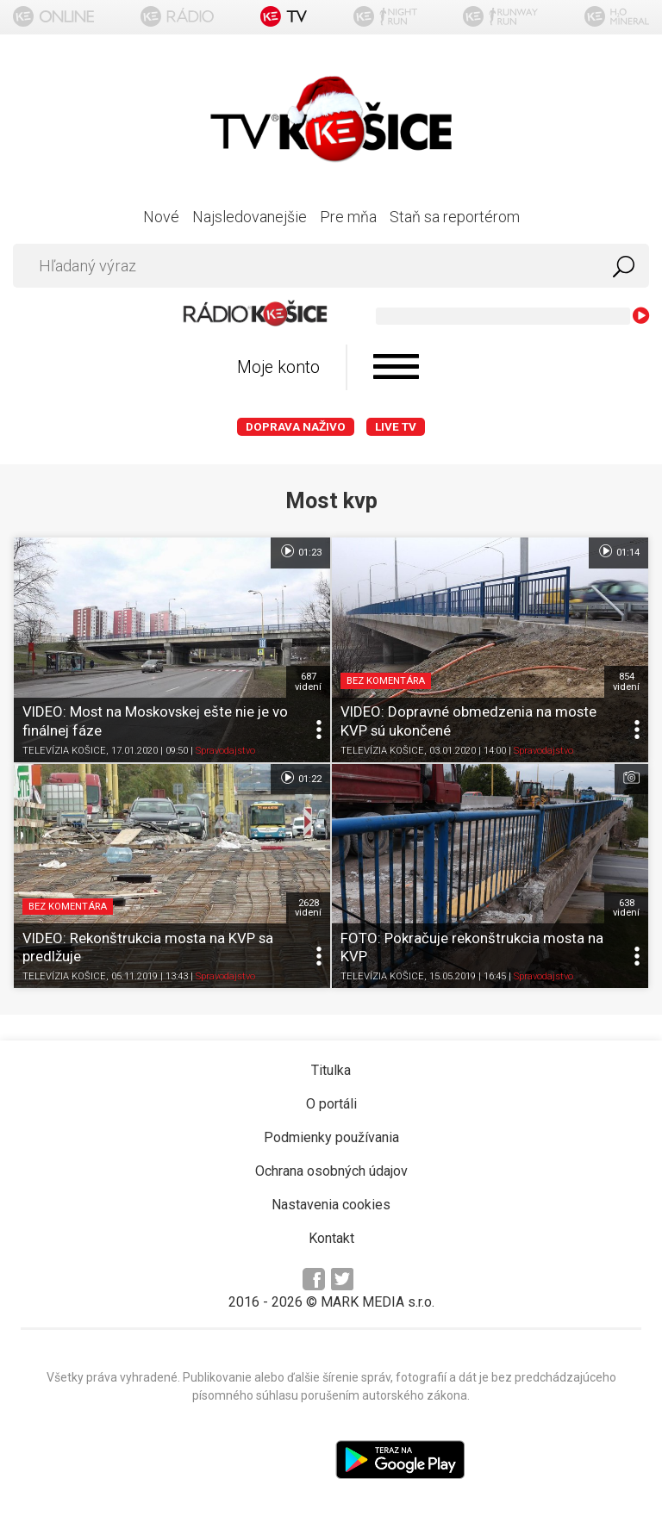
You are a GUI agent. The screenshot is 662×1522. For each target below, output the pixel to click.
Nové (161, 217)
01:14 (618, 551)
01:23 (300, 551)
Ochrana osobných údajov (331, 1171)
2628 (308, 908)
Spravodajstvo (225, 750)
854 (626, 681)
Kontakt (331, 1238)
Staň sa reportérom (455, 217)
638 (626, 908)
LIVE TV (395, 426)
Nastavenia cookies (331, 1204)
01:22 (300, 778)
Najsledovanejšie (249, 217)
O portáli (331, 1104)
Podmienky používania (331, 1137)
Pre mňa (348, 217)
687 (308, 681)
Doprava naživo (296, 426)
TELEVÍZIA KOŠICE (64, 750)
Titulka (331, 1070)
